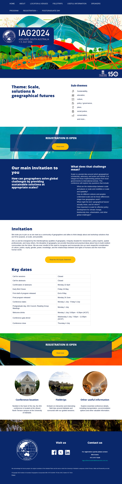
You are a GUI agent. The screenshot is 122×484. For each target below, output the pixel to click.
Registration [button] (30, 11)
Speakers (95, 4)
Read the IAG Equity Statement (60, 259)
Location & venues (39, 4)
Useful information (76, 4)
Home (12, 4)
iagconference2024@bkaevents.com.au (95, 460)
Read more (60, 146)
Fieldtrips (58, 4)
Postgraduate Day (51, 11)
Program (14, 11)
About (22, 4)
